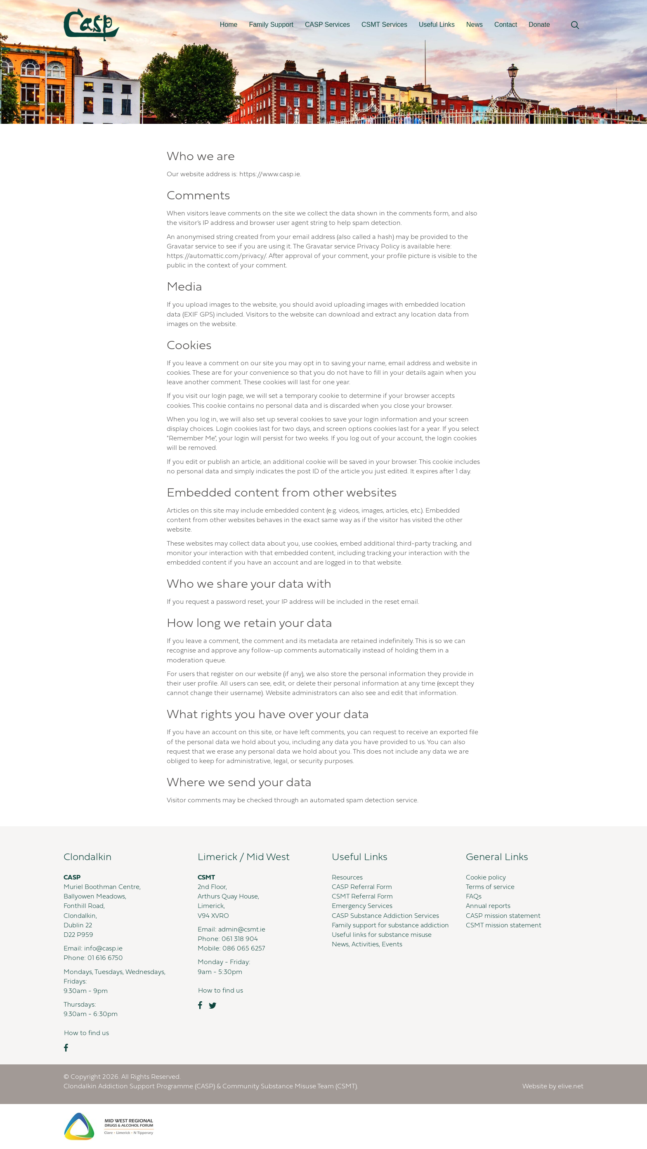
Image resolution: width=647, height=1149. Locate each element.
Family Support (271, 24)
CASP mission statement (503, 916)
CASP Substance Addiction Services (386, 916)
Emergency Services (362, 906)
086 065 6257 (243, 949)
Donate (539, 24)
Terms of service (490, 887)
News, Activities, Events (367, 954)
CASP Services (327, 24)
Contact (505, 24)
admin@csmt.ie (242, 930)
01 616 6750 (105, 958)
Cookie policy (486, 878)
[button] (575, 25)
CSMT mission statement (504, 925)
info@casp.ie (103, 949)
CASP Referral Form (362, 887)
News (474, 24)
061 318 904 (240, 939)
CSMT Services (384, 24)
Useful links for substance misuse (383, 944)
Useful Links (437, 24)
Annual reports (489, 906)
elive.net (570, 1086)
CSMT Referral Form (363, 897)
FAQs (474, 897)
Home (229, 24)
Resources (348, 878)
